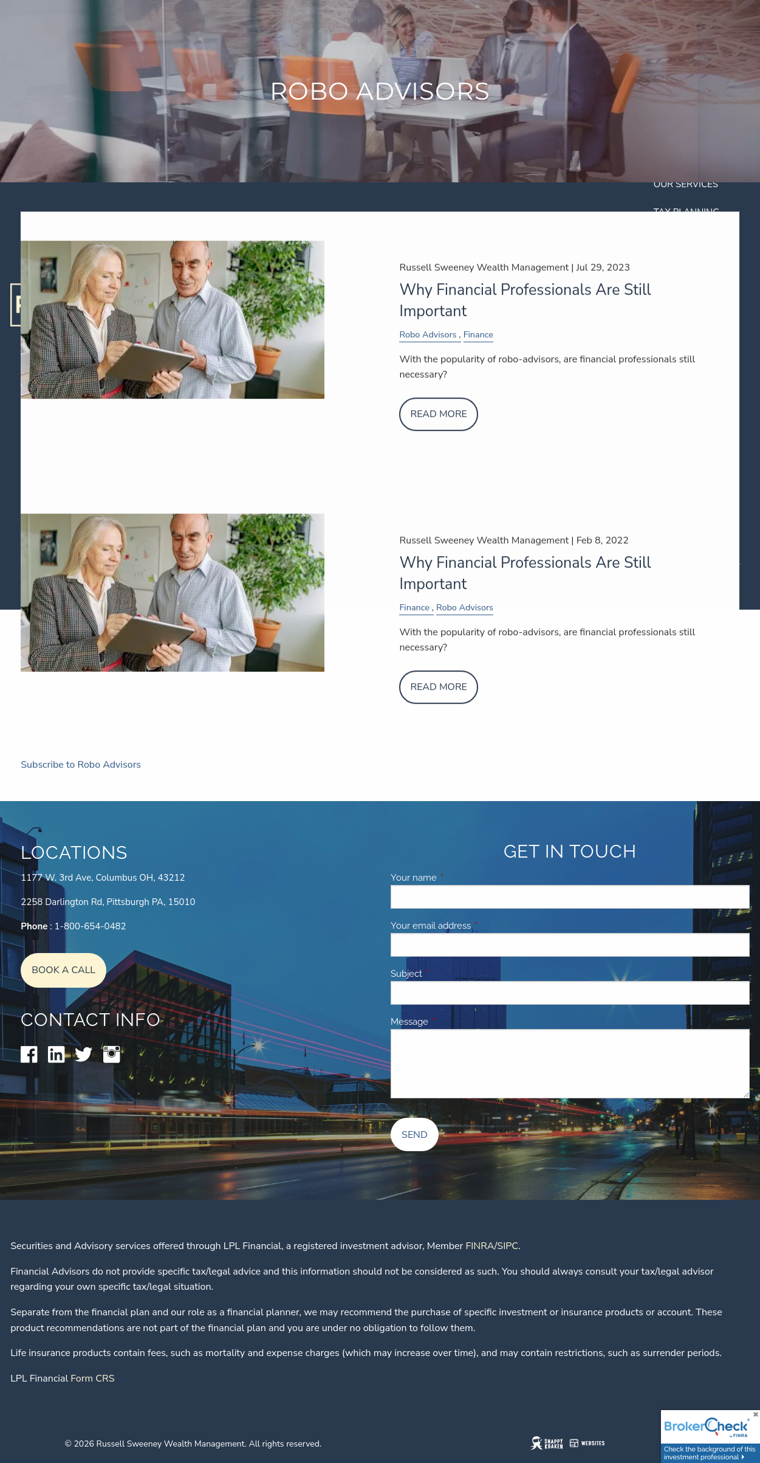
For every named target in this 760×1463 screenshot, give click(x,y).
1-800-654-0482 (90, 926)
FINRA (479, 1246)
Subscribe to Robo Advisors (81, 776)
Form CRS (92, 1378)
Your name (457, 878)
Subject (450, 974)
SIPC (507, 1246)
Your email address (474, 926)
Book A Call (63, 970)
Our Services (686, 184)
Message (453, 1022)
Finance (478, 346)
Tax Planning (686, 212)
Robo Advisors (427, 346)
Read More (438, 425)
